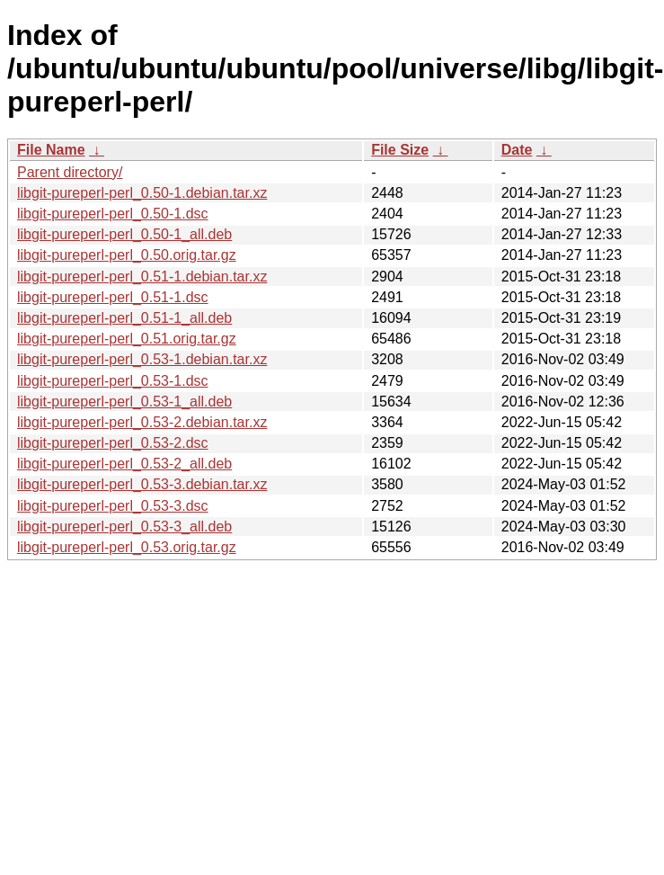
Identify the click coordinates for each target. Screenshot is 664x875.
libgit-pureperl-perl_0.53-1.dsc (112, 380)
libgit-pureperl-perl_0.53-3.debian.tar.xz (142, 484)
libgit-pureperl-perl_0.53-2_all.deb (124, 463)
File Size (400, 149)
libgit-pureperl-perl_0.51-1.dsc (112, 297)
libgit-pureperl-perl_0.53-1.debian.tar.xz (142, 359)
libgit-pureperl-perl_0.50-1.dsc (112, 213)
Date (517, 149)
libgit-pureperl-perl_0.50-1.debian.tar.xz (142, 193)
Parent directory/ (69, 172)
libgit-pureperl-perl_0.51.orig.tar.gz (126, 338)
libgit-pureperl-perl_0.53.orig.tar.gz (126, 547)
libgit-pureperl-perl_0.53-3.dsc (112, 505)
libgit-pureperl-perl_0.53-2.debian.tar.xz (142, 422)
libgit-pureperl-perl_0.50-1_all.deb (124, 234)
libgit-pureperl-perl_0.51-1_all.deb (124, 318)
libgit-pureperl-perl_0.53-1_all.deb (124, 401)
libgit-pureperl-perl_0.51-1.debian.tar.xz (142, 276)
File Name (51, 149)
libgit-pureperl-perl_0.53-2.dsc (112, 443)
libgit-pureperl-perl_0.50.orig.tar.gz (126, 255)
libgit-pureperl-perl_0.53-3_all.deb (124, 526)
